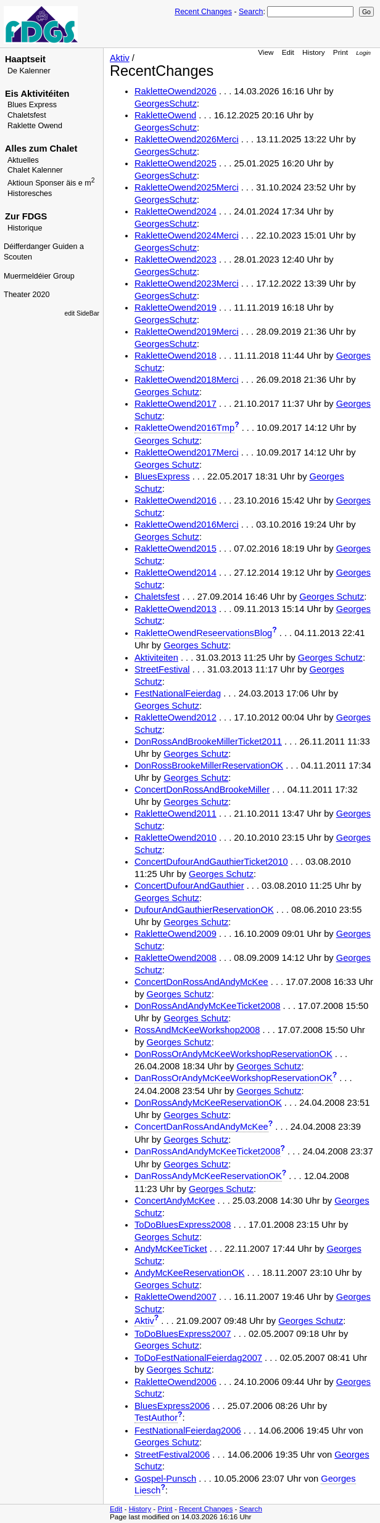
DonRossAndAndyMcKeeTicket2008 (207, 1006)
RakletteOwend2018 (175, 356)
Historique (24, 228)
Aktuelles (23, 160)
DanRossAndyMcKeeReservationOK (208, 1176)
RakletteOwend (165, 115)
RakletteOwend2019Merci (186, 332)
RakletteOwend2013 (175, 609)
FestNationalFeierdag (177, 693)
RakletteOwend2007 (175, 1297)
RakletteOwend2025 (175, 163)
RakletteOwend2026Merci (186, 139)
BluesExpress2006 (172, 1406)
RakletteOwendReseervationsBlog (203, 633)
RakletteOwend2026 (175, 91)
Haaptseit (25, 59)
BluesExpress (162, 476)
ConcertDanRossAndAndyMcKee (201, 1127)
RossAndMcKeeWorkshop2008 (197, 1030)
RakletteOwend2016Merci (186, 524)
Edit (288, 52)
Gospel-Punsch (165, 1479)
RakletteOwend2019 (175, 307)
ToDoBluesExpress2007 (182, 1334)
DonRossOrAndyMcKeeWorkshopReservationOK (233, 1054)
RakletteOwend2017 (175, 404)
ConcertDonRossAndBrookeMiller (202, 789)
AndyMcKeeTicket (170, 1249)
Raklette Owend (34, 125)
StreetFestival (162, 669)
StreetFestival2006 (172, 1455)
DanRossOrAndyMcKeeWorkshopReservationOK (233, 1078)
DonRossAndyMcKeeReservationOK (208, 1103)
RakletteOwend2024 (175, 211)
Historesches (29, 193)
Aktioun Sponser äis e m (50, 183)
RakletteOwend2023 (175, 259)
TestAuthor (156, 1418)
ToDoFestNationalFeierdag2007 (198, 1358)
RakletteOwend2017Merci (186, 452)
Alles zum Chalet (41, 148)
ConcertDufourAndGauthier (189, 886)
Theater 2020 (26, 294)
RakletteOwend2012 (175, 717)
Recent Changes (203, 11)
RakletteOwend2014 (175, 573)
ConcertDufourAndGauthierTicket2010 (211, 862)
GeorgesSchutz (165, 103)
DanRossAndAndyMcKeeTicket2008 (207, 1151)
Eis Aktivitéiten (37, 94)
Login (363, 52)
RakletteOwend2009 (175, 934)
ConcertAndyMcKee (174, 1201)
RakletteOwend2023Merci (186, 283)
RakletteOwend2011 (175, 814)
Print (340, 52)
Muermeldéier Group (39, 276)
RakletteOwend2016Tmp (184, 428)
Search (251, 11)
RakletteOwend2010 (175, 838)
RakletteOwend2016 (175, 500)
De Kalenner (29, 71)
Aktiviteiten (156, 658)
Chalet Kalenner (35, 170)
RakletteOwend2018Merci (186, 380)
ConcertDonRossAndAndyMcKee (201, 982)
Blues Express (32, 104)
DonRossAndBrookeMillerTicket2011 (208, 741)
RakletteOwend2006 (175, 1382)
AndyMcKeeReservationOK (189, 1273)
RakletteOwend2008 (175, 958)
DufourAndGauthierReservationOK (204, 910)
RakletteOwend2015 (175, 548)
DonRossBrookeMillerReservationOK (208, 765)
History (313, 52)
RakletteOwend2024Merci (186, 235)
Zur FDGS (26, 216)
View (265, 52)
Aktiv (120, 58)
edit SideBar (81, 313)
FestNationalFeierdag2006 (187, 1430)
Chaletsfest (26, 115)
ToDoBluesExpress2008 (182, 1225)
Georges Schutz (166, 392)
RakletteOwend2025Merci (186, 187)
